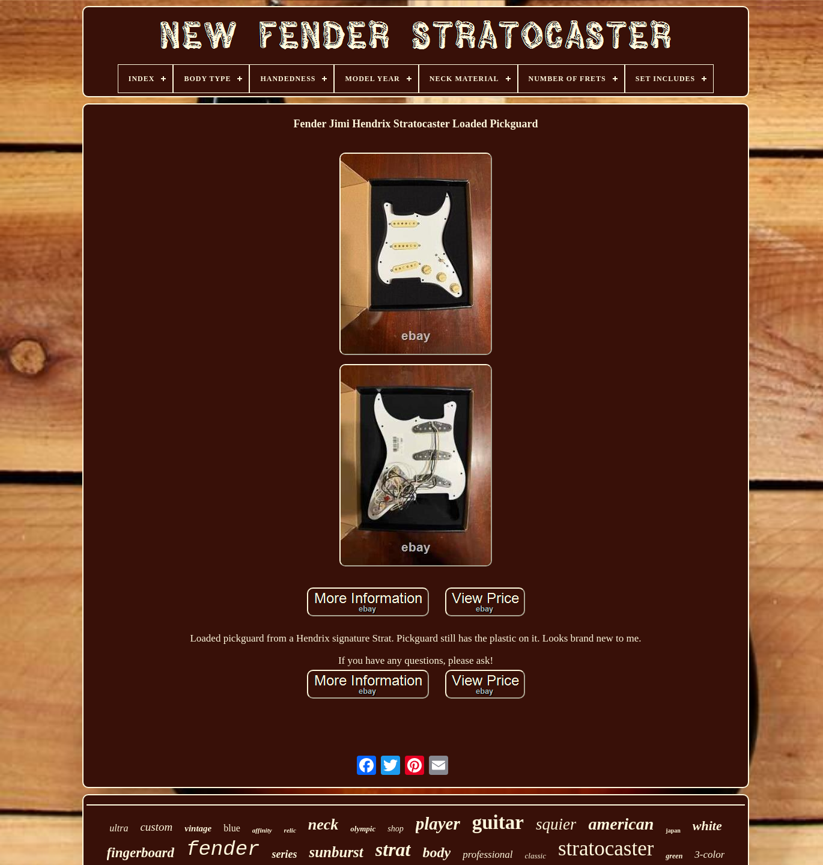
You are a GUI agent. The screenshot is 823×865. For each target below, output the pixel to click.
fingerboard (140, 852)
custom (156, 827)
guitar (498, 822)
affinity (262, 830)
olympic (362, 828)
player (438, 823)
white (707, 825)
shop (395, 828)
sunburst (336, 852)
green (674, 856)
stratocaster (606, 848)
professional (487, 854)
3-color (709, 854)
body (437, 852)
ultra (118, 828)
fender (223, 849)
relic (290, 830)
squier (556, 824)
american (621, 824)
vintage (197, 828)
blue (231, 828)
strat (393, 849)
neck (323, 824)
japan (673, 830)
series (284, 854)
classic (535, 855)
